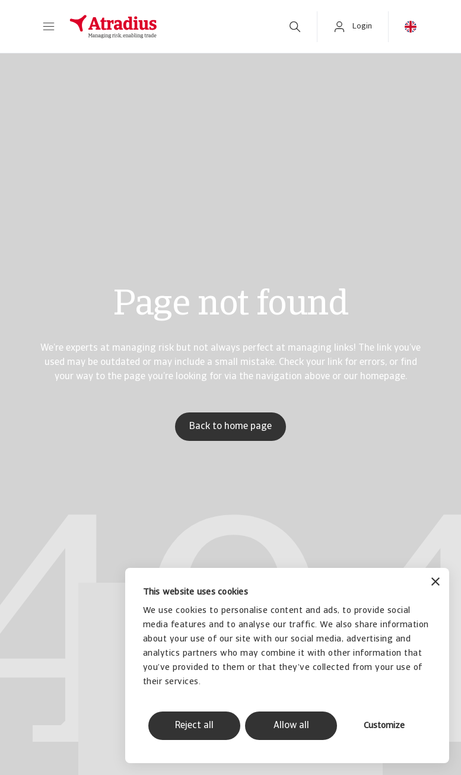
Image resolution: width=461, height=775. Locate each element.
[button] (48, 27)
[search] (295, 27)
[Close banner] (435, 583)
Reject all (194, 725)
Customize (384, 726)
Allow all (291, 725)
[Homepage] (166, 27)
